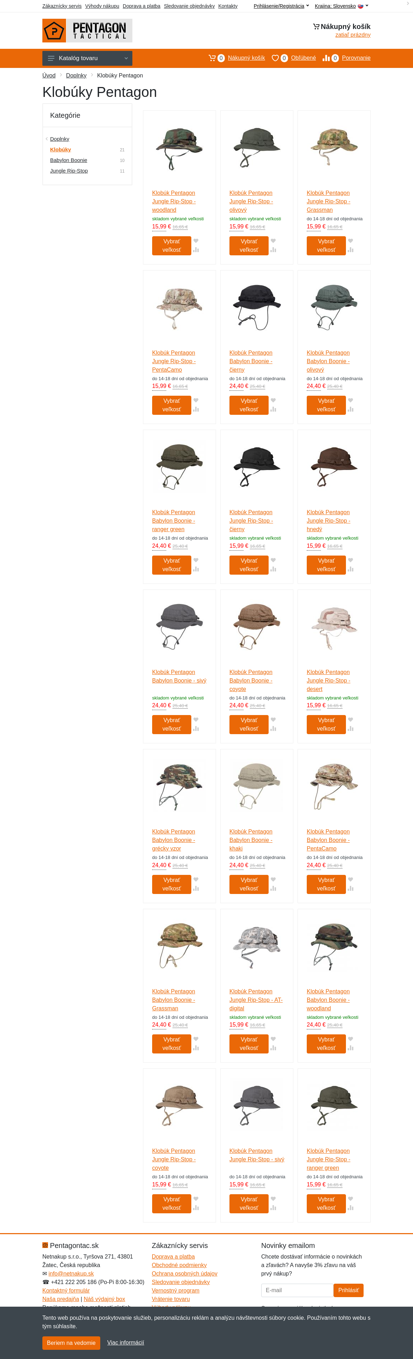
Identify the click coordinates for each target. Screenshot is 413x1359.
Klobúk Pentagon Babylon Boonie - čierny (251, 361)
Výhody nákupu (102, 6)
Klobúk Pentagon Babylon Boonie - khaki (251, 840)
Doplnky (76, 75)
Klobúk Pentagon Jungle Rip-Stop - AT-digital (256, 999)
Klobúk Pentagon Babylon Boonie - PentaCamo (328, 840)
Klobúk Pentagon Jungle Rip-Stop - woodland (174, 201)
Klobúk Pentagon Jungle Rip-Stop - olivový (251, 201)
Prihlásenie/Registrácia (281, 6)
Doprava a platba (142, 6)
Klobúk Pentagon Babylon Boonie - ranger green (173, 520)
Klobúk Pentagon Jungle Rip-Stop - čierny (251, 520)
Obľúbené (290, 58)
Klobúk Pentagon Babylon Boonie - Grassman (173, 999)
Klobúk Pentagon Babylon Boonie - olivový (328, 361)
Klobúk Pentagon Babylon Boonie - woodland (328, 999)
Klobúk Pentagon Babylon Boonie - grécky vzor (173, 840)
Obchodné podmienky (179, 1265)
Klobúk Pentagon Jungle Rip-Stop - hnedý (329, 520)
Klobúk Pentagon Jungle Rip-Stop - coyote (174, 1159)
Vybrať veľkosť (171, 245)
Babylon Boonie (68, 160)
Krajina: (341, 6)
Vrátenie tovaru (171, 1299)
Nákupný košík (233, 58)
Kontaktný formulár (66, 1291)
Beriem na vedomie (71, 1343)
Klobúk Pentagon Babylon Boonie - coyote (251, 680)
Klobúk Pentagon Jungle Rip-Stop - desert (329, 680)
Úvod (48, 75)
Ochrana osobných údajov (184, 1274)
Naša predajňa (60, 1299)
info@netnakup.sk (71, 1274)
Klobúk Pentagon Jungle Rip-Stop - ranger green (329, 1159)
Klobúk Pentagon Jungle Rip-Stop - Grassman (329, 201)
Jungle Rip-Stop (69, 171)
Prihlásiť (348, 1290)
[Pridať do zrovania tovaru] (195, 249)
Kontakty (227, 6)
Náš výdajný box (104, 1299)
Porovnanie (343, 58)
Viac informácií (125, 1343)
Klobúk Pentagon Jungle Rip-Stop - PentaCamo (174, 361)
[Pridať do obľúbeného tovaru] (195, 240)
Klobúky (60, 149)
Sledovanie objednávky (189, 6)
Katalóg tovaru (88, 58)
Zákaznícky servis (62, 6)
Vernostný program (175, 1291)
